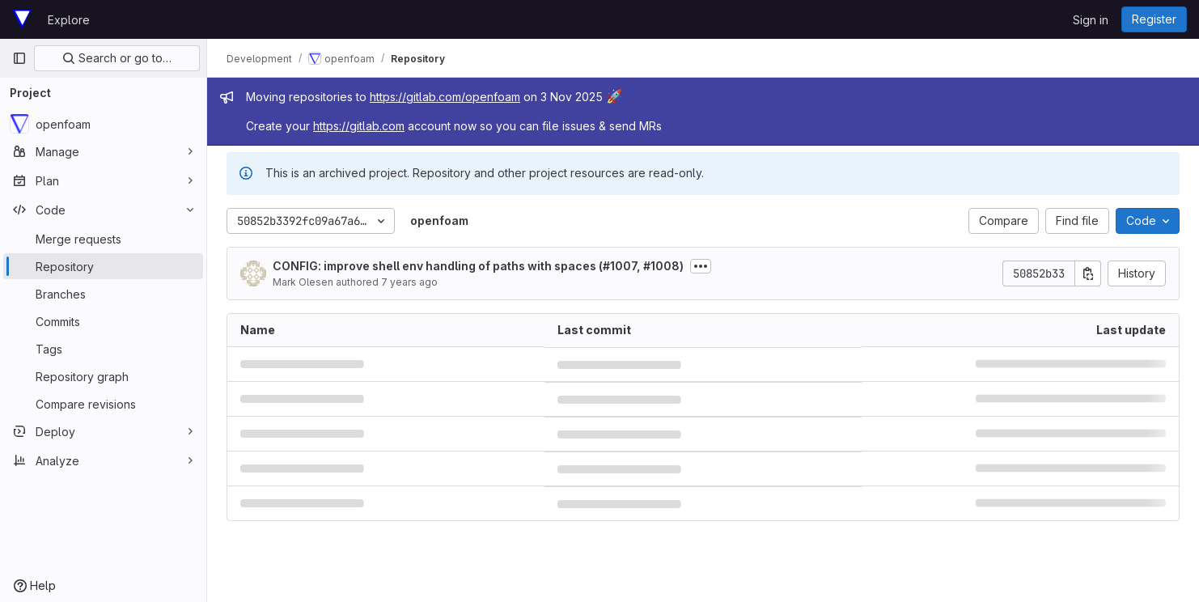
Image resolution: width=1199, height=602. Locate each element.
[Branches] (103, 294)
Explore (69, 20)
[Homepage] (22, 19)
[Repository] (103, 266)
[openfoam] (103, 124)
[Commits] (103, 321)
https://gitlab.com (359, 126)
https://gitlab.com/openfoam (445, 97)
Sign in (1090, 20)
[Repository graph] (103, 376)
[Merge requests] (103, 239)
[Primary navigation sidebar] (19, 58)
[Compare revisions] (103, 404)
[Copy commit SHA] (1088, 273)
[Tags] (103, 349)
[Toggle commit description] (700, 266)
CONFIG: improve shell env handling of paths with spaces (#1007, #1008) (478, 266)
